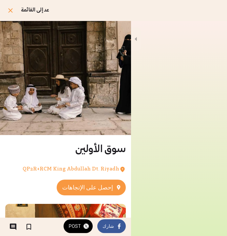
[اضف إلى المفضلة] (29, 227)
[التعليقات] (13, 227)
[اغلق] (10, 10)
